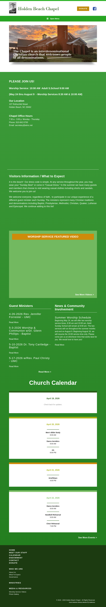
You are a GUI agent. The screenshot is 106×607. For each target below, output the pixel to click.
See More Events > (87, 537)
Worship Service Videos (17, 592)
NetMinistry (92, 602)
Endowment (16, 558)
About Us (12, 572)
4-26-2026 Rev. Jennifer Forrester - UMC (25, 315)
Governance (13, 577)
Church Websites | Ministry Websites (78, 602)
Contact (14, 560)
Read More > (44, 372)
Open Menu (53, 19)
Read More (13, 322)
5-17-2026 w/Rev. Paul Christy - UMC (29, 360)
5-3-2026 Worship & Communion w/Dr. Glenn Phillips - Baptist (25, 330)
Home (12, 550)
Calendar (15, 555)
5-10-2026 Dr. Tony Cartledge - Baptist (29, 346)
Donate (13, 563)
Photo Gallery (14, 594)
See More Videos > (84, 294)
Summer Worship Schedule (73, 317)
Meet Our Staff (18, 553)
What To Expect (14, 575)
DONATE (83, 9)
